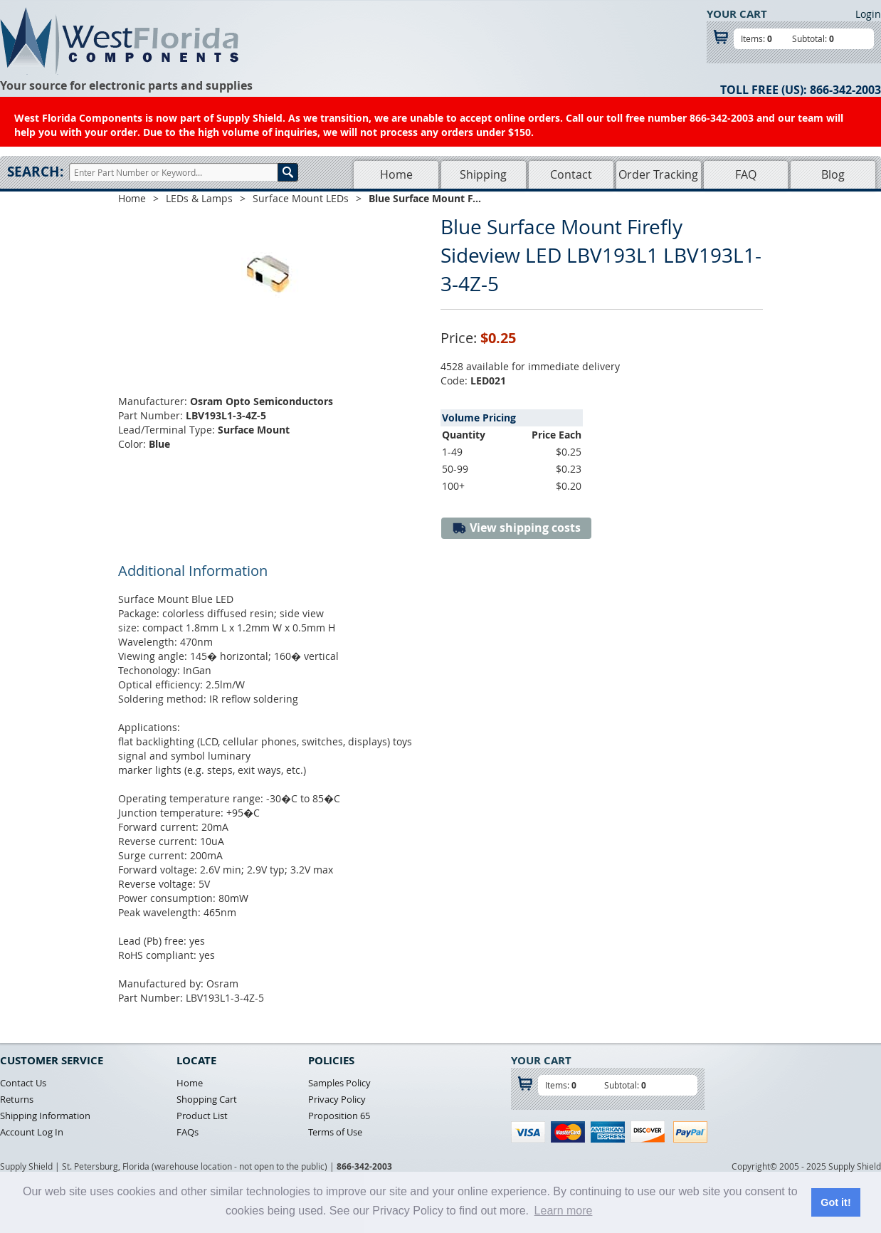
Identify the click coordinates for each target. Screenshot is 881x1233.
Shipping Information (45, 1115)
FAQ (745, 174)
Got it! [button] (835, 1202)
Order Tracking (658, 174)
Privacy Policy (337, 1099)
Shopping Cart (206, 1099)
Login (868, 14)
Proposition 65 (339, 1115)
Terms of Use (335, 1132)
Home (396, 174)
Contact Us (23, 1082)
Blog (833, 174)
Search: (35, 171)
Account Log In (31, 1132)
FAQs (187, 1132)
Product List (202, 1115)
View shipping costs (516, 528)
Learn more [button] (563, 1211)
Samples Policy (339, 1082)
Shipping (483, 174)
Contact (571, 174)
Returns (16, 1099)
